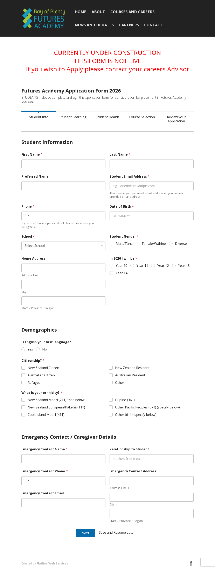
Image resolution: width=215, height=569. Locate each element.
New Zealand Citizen (43, 368)
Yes (30, 349)
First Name (31, 154)
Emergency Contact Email (42, 493)
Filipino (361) (125, 400)
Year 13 (184, 266)
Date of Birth (122, 206)
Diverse (181, 244)
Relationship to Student (129, 449)
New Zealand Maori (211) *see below (56, 400)
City (23, 291)
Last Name (120, 154)
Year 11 (142, 266)
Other (119, 382)
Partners (129, 25)
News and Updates (94, 25)
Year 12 (163, 266)
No (44, 349)
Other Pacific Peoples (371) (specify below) (147, 407)
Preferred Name (35, 176)
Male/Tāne (124, 244)
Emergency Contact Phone (44, 471)
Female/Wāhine (154, 244)
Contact (153, 25)
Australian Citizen (41, 375)
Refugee (34, 382)
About (98, 12)
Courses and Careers (132, 12)
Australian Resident (130, 375)
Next (85, 533)
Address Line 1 (31, 275)
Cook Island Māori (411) (46, 415)
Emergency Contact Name (44, 449)
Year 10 (121, 266)
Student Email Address (130, 176)
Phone (27, 206)
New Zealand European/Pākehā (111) (56, 407)
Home (80, 12)
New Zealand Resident (132, 368)
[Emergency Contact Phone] (63, 480)
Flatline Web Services (52, 563)
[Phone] (63, 216)
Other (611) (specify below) (136, 415)
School (28, 236)
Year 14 (121, 273)
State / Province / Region (38, 308)
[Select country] (25, 216)
